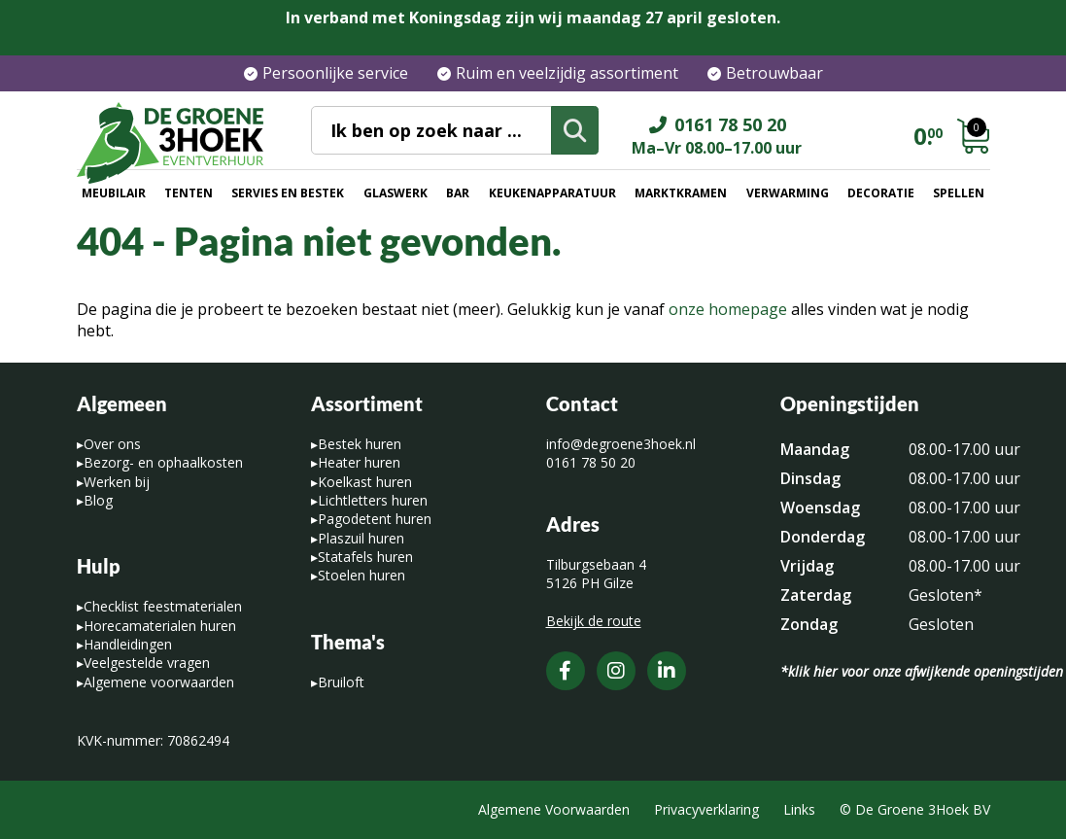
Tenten (188, 193)
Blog (98, 500)
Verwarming (787, 193)
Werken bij (117, 481)
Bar (457, 193)
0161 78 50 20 (591, 462)
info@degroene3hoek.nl (621, 444)
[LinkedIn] (666, 670)
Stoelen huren (361, 575)
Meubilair (114, 193)
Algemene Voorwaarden (554, 809)
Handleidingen (128, 644)
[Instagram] (616, 670)
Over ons (112, 444)
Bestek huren (359, 444)
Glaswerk (395, 193)
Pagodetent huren (374, 518)
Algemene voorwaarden (159, 682)
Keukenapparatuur (552, 193)
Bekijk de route (593, 621)
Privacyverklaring (706, 809)
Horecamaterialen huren (160, 625)
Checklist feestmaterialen (163, 606)
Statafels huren (365, 556)
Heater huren (359, 462)
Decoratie (880, 193)
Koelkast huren (365, 481)
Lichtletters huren (373, 500)
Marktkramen (681, 193)
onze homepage (728, 309)
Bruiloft (341, 682)
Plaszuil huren (361, 538)
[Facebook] (565, 670)
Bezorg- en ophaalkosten (163, 462)
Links (799, 809)
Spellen (958, 193)
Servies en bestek (287, 193)
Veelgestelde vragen (147, 662)
